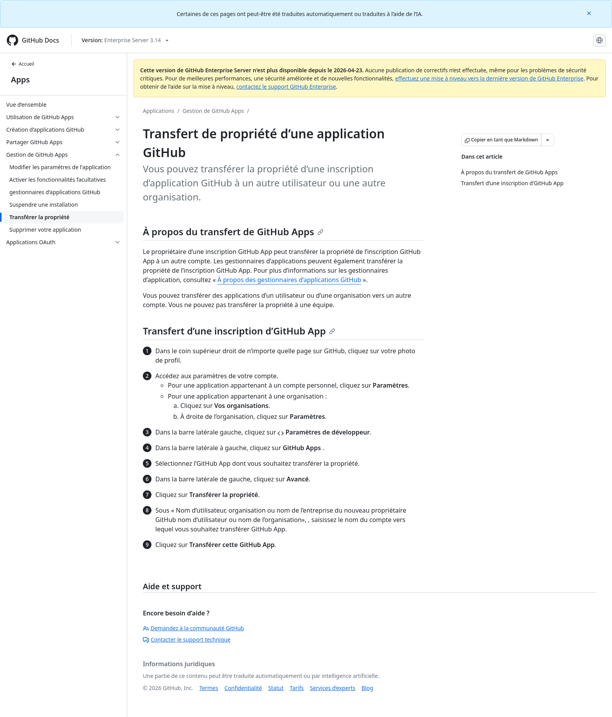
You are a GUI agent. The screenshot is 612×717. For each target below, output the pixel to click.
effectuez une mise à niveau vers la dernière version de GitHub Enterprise (489, 78)
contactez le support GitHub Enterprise (286, 86)
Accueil (22, 64)
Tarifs (297, 688)
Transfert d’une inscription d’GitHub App (239, 330)
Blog (367, 688)
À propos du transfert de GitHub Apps (233, 231)
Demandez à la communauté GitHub (193, 628)
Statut (275, 688)
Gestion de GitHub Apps (213, 110)
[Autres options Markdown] (547, 140)
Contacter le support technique (186, 639)
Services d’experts (332, 688)
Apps (20, 79)
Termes (208, 688)
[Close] (590, 12)
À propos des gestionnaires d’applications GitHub (289, 279)
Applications (158, 110)
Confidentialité (243, 688)
